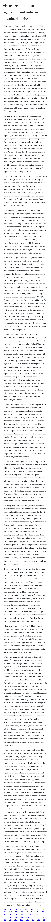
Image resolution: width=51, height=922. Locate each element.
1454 (31, 909)
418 (31, 914)
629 (5, 912)
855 (10, 917)
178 (37, 912)
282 (42, 914)
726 (33, 920)
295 (21, 912)
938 (21, 920)
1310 (21, 917)
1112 (15, 920)
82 (26, 914)
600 (38, 917)
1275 (10, 912)
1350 (43, 909)
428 (5, 909)
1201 (9, 914)
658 (43, 912)
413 (21, 914)
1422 (38, 920)
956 (27, 912)
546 (21, 909)
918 (26, 909)
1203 (15, 914)
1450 (27, 917)
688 (10, 909)
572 (16, 912)
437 (10, 920)
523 (33, 917)
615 (44, 920)
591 (43, 917)
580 (37, 909)
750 (15, 909)
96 (4, 914)
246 (15, 917)
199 (37, 914)
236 (5, 920)
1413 (27, 920)
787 (5, 917)
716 (32, 912)
